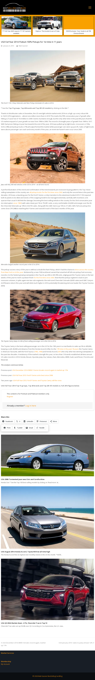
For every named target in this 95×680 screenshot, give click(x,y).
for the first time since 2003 (44, 277)
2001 (59, 351)
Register (10, 396)
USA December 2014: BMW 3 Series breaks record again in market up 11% (40, 370)
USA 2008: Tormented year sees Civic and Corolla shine (22, 479)
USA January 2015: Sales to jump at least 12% (76, 643)
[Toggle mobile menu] (89, 7)
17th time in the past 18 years (68, 349)
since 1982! (17, 203)
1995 (36, 351)
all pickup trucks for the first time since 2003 (46, 192)
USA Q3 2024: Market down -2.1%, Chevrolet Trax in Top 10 (24, 623)
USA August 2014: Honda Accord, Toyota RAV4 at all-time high (25, 552)
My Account (5, 664)
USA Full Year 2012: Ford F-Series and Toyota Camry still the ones (37, 380)
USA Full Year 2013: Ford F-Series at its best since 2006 (32, 375)
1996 (40, 351)
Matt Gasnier (23, 46)
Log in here (30, 405)
